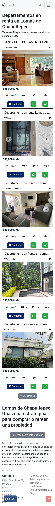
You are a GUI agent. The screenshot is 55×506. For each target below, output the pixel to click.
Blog (32, 493)
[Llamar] (45, 104)
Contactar (15, 104)
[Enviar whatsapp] (33, 104)
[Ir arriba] (48, 499)
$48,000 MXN (11, 229)
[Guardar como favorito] (50, 47)
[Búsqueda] (40, 5)
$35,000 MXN (11, 159)
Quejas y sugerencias (41, 490)
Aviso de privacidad (40, 479)
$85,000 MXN (11, 370)
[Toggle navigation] (48, 5)
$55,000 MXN (11, 88)
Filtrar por (10, 498)
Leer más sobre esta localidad (27, 435)
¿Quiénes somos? (39, 475)
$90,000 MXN (11, 300)
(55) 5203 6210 (10, 487)
